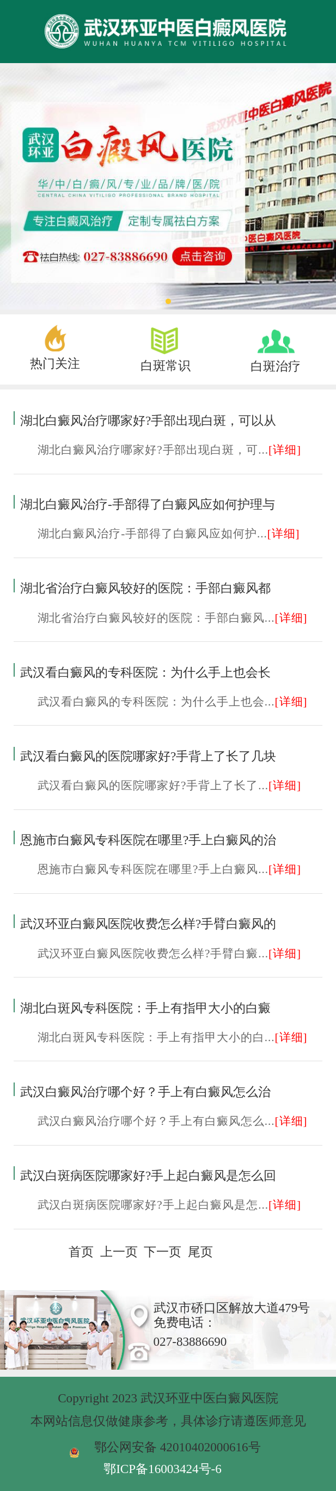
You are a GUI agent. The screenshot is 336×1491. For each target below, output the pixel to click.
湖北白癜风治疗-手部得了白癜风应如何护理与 (147, 504)
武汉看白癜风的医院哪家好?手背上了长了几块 (148, 756)
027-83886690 (190, 1341)
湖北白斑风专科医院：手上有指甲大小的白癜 (145, 1008)
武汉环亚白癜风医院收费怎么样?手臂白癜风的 (148, 924)
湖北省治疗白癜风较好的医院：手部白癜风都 (145, 588)
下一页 (162, 1252)
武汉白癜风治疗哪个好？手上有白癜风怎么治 (145, 1092)
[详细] (284, 449)
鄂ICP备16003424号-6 (162, 1469)
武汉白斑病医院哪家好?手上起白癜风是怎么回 (148, 1175)
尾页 (200, 1252)
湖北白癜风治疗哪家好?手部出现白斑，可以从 (148, 420)
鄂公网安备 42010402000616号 (177, 1447)
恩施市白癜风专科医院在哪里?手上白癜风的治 (148, 840)
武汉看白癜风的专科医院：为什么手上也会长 (145, 672)
